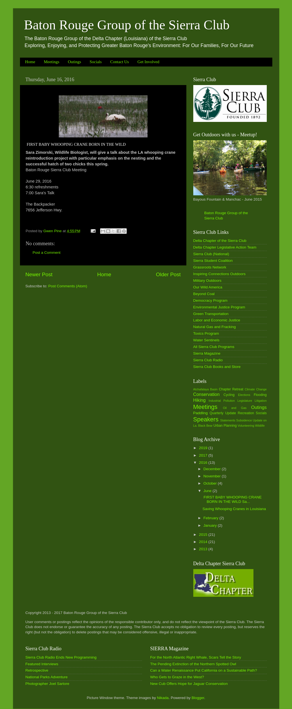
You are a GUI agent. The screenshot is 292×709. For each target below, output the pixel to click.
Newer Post (39, 274)
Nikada (163, 698)
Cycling (229, 395)
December (213, 469)
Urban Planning (225, 426)
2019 (203, 448)
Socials (95, 62)
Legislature (244, 400)
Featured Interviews (42, 664)
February (212, 518)
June (208, 491)
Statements (227, 420)
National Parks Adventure (47, 677)
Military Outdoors (207, 280)
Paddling (200, 413)
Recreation (246, 413)
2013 (203, 549)
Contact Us (119, 62)
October (211, 483)
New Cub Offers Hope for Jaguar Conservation (189, 684)
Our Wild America (207, 287)
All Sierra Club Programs (214, 347)
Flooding (260, 395)
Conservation (206, 394)
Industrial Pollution (222, 400)
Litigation (260, 400)
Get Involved (148, 62)
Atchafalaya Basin (205, 389)
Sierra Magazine (206, 353)
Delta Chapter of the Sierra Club (220, 241)
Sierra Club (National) (211, 254)
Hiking (199, 400)
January (211, 525)
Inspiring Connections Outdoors (219, 274)
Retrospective (37, 670)
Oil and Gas (235, 407)
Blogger (198, 698)
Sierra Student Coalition (213, 260)
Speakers (206, 419)
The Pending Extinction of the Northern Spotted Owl (193, 664)
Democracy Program (210, 300)
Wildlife (260, 425)
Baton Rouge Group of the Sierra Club (127, 24)
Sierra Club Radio (208, 360)
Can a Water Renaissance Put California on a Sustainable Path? (203, 670)
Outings (74, 62)
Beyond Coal (204, 294)
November (213, 476)
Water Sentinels (206, 340)
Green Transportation (211, 314)
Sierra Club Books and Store (217, 367)
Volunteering (246, 425)
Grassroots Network (209, 267)
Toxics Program (206, 333)
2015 (203, 535)
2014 (203, 542)
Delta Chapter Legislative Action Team (225, 247)
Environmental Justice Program (219, 307)
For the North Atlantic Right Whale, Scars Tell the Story (195, 657)
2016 (203, 462)
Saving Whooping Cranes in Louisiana (234, 509)
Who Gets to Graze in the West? (177, 677)
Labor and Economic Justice (216, 320)
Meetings (51, 62)
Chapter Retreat (231, 389)
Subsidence (244, 420)
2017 (203, 455)
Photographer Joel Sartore (47, 684)
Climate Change (255, 389)
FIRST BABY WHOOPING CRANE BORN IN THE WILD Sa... (231, 499)
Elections (244, 394)
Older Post (168, 274)
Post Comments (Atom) (67, 286)
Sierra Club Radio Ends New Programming (61, 657)
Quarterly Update (223, 413)
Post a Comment (47, 252)
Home (30, 62)
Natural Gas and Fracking (214, 327)
